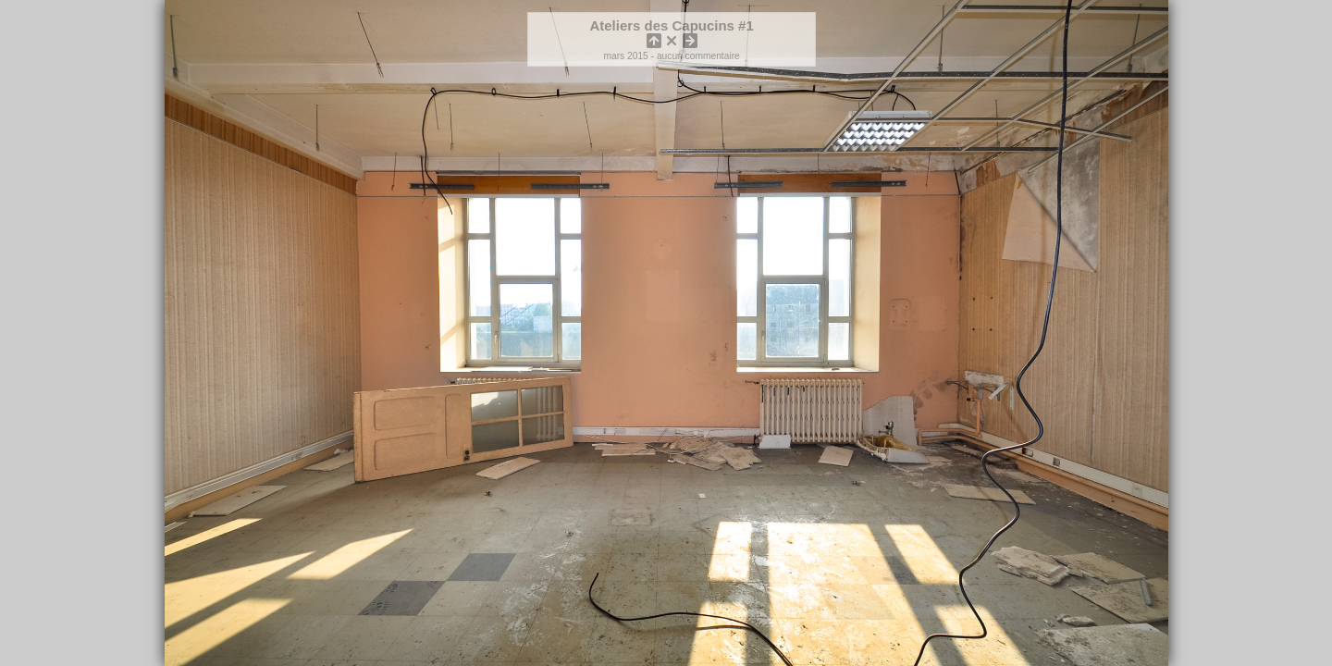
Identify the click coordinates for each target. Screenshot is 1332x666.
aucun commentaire (698, 56)
